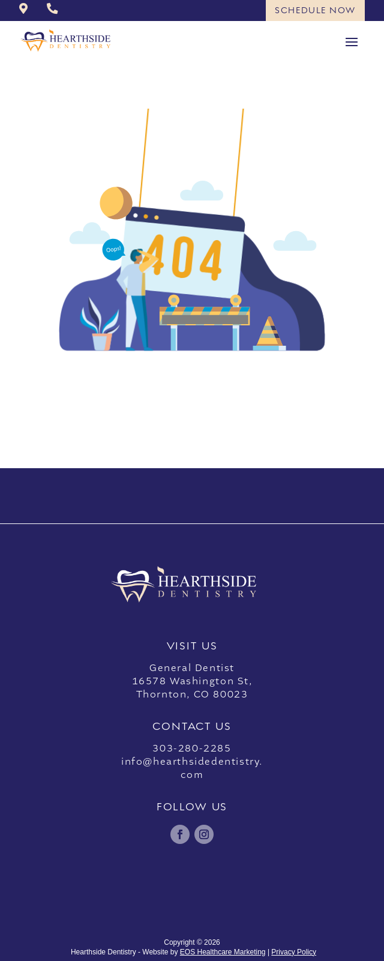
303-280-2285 (191, 749)
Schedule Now (315, 10)
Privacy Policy (293, 952)
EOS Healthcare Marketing (223, 952)
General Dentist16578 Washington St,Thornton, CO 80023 (192, 681)
